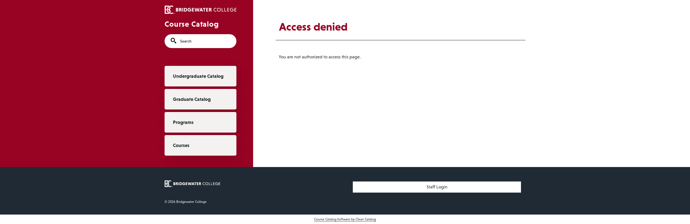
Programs (183, 122)
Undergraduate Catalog (198, 76)
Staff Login (437, 187)
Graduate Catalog (192, 99)
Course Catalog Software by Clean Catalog (345, 219)
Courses (181, 145)
